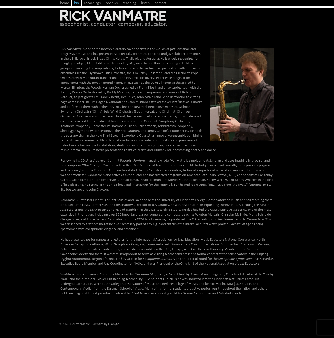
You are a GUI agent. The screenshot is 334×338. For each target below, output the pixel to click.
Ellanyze (113, 324)
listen (145, 3)
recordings (92, 3)
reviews (112, 3)
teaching (129, 3)
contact (160, 3)
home (64, 3)
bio (76, 3)
